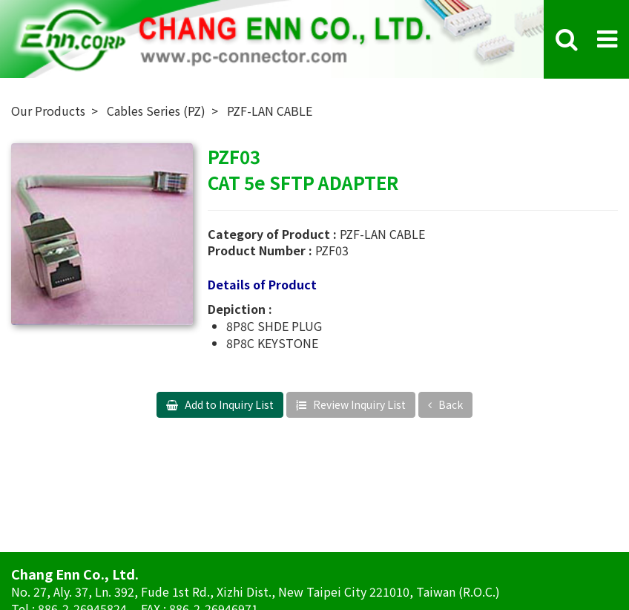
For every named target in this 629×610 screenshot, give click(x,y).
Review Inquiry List (358, 404)
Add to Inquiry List (228, 404)
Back (449, 404)
